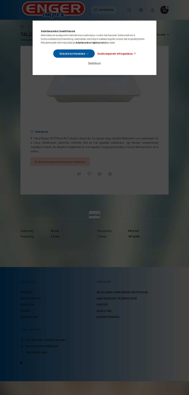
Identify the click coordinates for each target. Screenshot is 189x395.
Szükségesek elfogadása (115, 53)
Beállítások (94, 62)
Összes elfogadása (72, 53)
